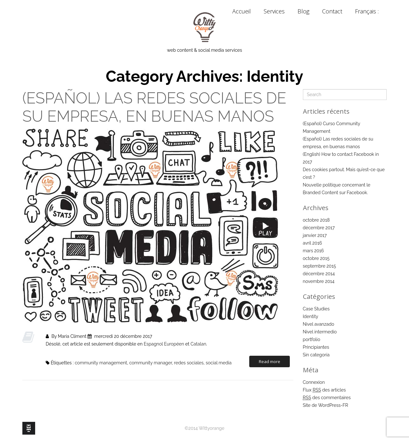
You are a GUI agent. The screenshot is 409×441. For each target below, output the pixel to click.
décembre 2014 (319, 273)
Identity (310, 316)
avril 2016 (312, 243)
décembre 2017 (319, 227)
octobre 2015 (316, 258)
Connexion (314, 382)
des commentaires (327, 397)
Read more (269, 361)
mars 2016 (313, 250)
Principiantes (316, 347)
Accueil (241, 11)
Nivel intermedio (320, 331)
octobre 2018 (316, 220)
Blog (303, 11)
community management (101, 362)
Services (274, 11)
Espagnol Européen (164, 343)
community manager (150, 362)
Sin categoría (316, 354)
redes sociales (189, 362)
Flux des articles (324, 390)
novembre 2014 (319, 281)
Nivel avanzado (318, 324)
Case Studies (316, 308)
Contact (332, 11)
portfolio (311, 339)
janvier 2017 (315, 235)
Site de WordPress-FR (325, 405)
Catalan (198, 343)
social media (219, 362)
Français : (367, 11)
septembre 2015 (319, 266)
